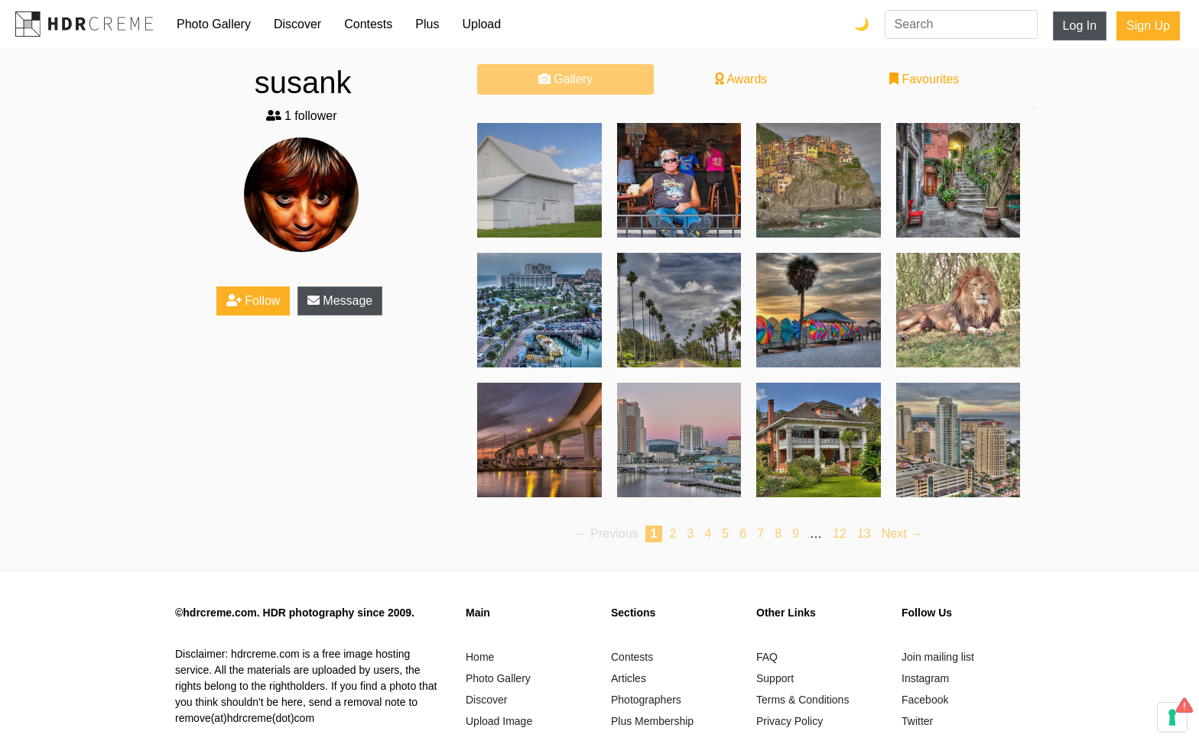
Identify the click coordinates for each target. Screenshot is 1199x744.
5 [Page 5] (725, 533)
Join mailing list (938, 657)
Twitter (917, 721)
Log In (1080, 25)
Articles (628, 678)
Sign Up (1148, 25)
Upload (481, 24)
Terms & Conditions (802, 700)
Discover (297, 24)
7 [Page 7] (760, 533)
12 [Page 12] (839, 533)
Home (480, 657)
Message (339, 300)
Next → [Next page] (902, 533)
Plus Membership (652, 721)
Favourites (924, 79)
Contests (368, 24)
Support (775, 678)
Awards (741, 79)
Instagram (925, 678)
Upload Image (499, 721)
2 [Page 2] (672, 533)
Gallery (565, 79)
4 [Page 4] (707, 533)
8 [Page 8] (778, 533)
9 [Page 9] (795, 533)
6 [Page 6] (742, 533)
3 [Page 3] (690, 533)
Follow (253, 300)
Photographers (646, 700)
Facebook (925, 700)
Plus (427, 24)
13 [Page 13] (864, 533)
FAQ (767, 657)
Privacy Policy (789, 721)
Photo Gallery (214, 24)
